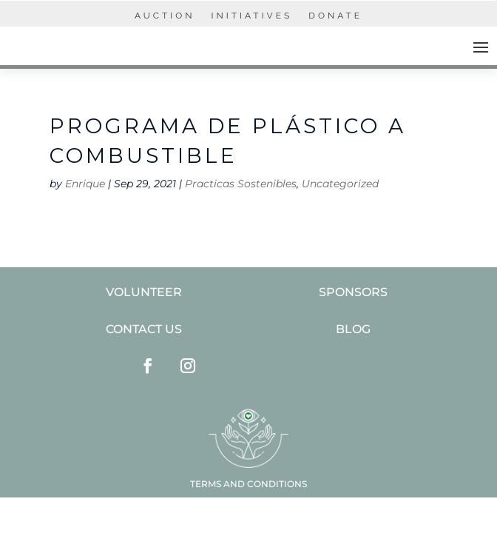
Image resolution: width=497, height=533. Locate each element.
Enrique (85, 183)
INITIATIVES (252, 15)
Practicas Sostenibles (241, 183)
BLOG (353, 329)
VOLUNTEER (144, 292)
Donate (335, 15)
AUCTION (165, 15)
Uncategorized (340, 183)
